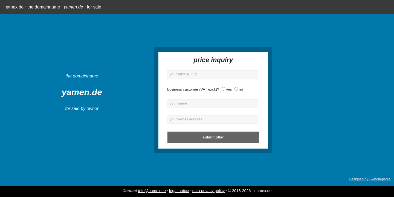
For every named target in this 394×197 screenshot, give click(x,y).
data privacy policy (208, 191)
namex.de (14, 7)
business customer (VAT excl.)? (161, 89)
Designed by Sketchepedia (369, 179)
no (209, 89)
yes (197, 89)
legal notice (179, 191)
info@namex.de (152, 191)
